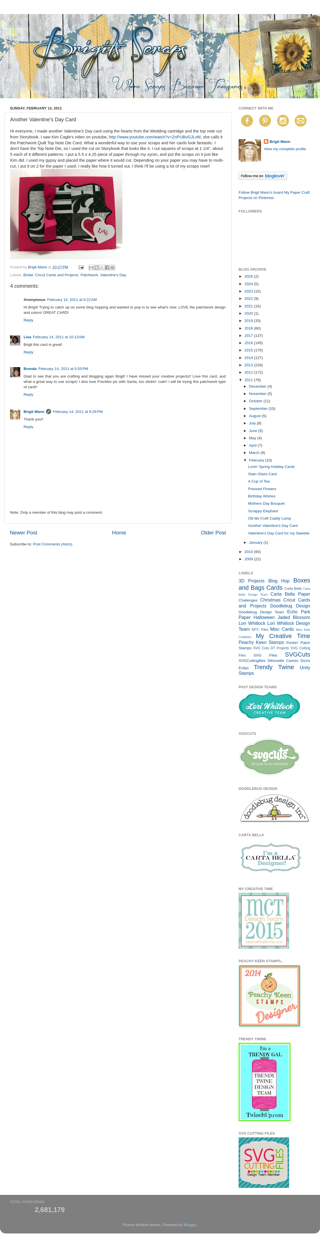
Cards (274, 587)
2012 (249, 372)
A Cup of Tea (259, 481)
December (258, 386)
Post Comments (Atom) (52, 544)
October (256, 401)
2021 (249, 306)
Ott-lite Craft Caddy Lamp (269, 518)
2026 (249, 276)
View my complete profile (285, 149)
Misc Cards (282, 629)
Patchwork (89, 275)
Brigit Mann (34, 412)
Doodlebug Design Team (261, 612)
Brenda (30, 369)
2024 (249, 284)
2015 (249, 350)
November (258, 394)
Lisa (27, 337)
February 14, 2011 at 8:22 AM (72, 300)
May (253, 438)
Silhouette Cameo (282, 661)
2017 (249, 335)
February (257, 460)
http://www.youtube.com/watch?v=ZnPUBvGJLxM (155, 137)
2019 (249, 321)
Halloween (264, 617)
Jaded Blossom (294, 617)
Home (119, 533)
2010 (249, 552)
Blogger (190, 1225)
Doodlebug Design (290, 605)
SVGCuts (297, 654)
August (255, 416)
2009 (249, 559)
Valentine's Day (113, 275)
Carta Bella (292, 589)
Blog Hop (279, 580)
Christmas (270, 599)
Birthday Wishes (262, 496)
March (254, 453)
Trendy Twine (274, 667)
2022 (249, 298)
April (253, 445)
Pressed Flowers (262, 489)
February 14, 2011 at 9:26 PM (77, 412)
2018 (249, 328)
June (253, 431)
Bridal (28, 275)
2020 (249, 313)
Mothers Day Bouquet (266, 503)
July (253, 423)
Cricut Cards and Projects (56, 275)
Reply (28, 320)
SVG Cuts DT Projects (271, 648)
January (256, 542)
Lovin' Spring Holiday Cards (271, 467)
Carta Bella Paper (290, 593)
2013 (249, 365)
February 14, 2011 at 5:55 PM (63, 369)
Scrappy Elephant (263, 511)
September (259, 408)
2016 (249, 343)
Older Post (213, 533)
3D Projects (252, 580)
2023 (249, 291)
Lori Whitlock (252, 623)
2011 (249, 380)
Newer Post (23, 533)
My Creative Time (283, 635)
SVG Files (265, 655)
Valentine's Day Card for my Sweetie (278, 533)
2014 (249, 358)
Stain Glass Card (262, 474)
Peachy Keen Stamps (261, 642)
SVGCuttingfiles (252, 661)
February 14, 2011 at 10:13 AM (58, 337)
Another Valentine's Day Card (273, 526)
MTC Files (260, 630)
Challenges (248, 600)
